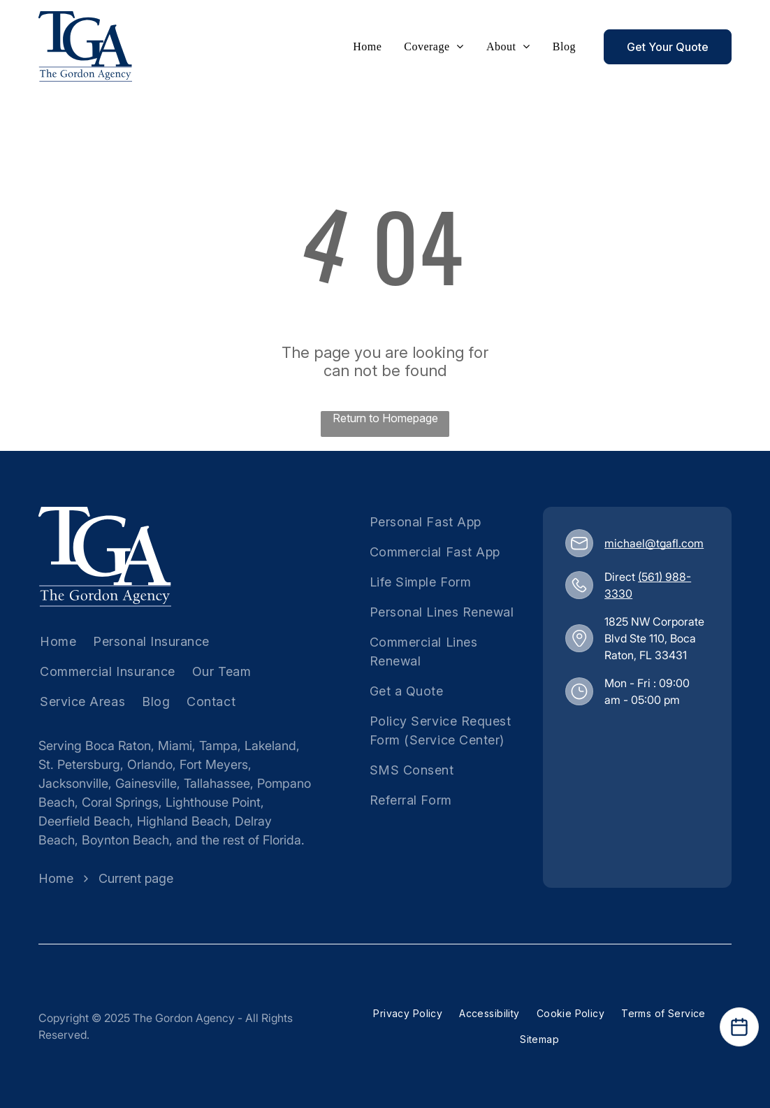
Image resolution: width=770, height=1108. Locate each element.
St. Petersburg (79, 764)
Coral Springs (120, 802)
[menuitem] (367, 47)
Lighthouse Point (213, 802)
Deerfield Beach (84, 821)
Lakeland (270, 745)
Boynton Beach (125, 840)
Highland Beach (182, 821)
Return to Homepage (385, 418)
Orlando (150, 764)
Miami (175, 745)
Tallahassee (217, 783)
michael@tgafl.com (654, 543)
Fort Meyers (214, 764)
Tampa (218, 745)
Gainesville (146, 783)
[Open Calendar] (739, 1026)
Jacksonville (73, 783)
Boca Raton (118, 745)
